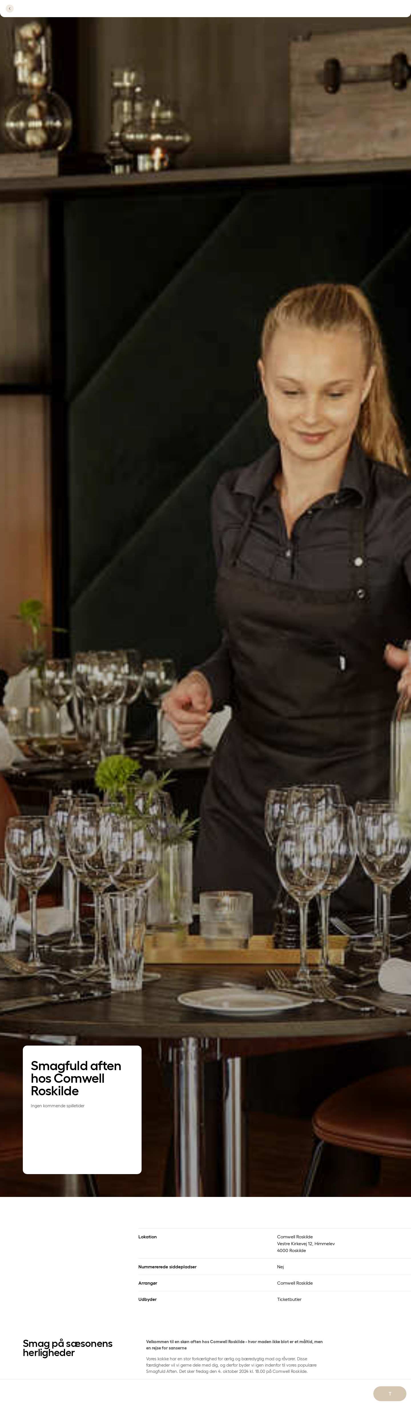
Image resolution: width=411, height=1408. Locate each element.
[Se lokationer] (324, 12)
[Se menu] (378, 12)
